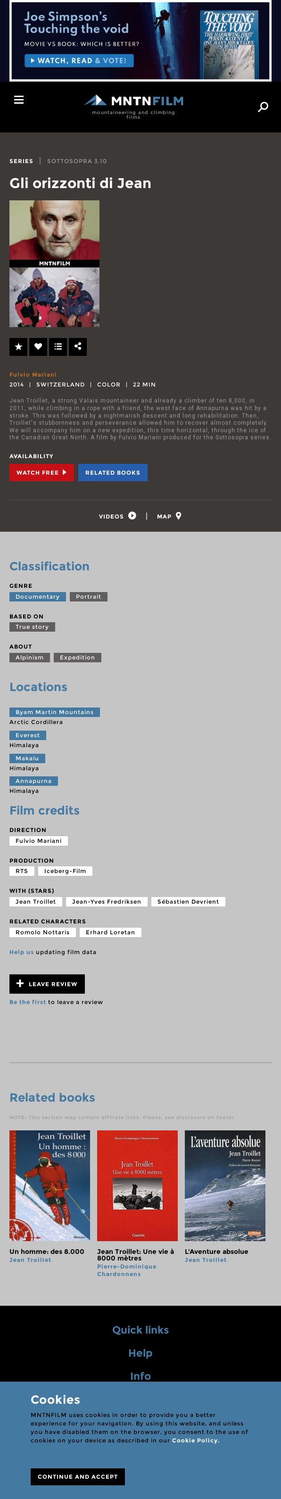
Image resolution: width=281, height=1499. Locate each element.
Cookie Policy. (196, 1440)
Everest (28, 735)
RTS (22, 871)
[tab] (117, 516)
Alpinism (30, 657)
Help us (21, 952)
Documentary (38, 597)
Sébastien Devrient (188, 902)
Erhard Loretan (110, 932)
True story (32, 627)
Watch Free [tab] (42, 472)
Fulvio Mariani (33, 374)
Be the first (27, 1002)
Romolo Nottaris (43, 932)
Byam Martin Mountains (55, 713)
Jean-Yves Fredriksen (106, 902)
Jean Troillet (36, 902)
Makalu (27, 758)
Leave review (47, 984)
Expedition (77, 657)
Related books (112, 472)
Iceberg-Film (65, 871)
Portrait (88, 597)
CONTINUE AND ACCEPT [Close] (78, 1476)
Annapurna (34, 781)
